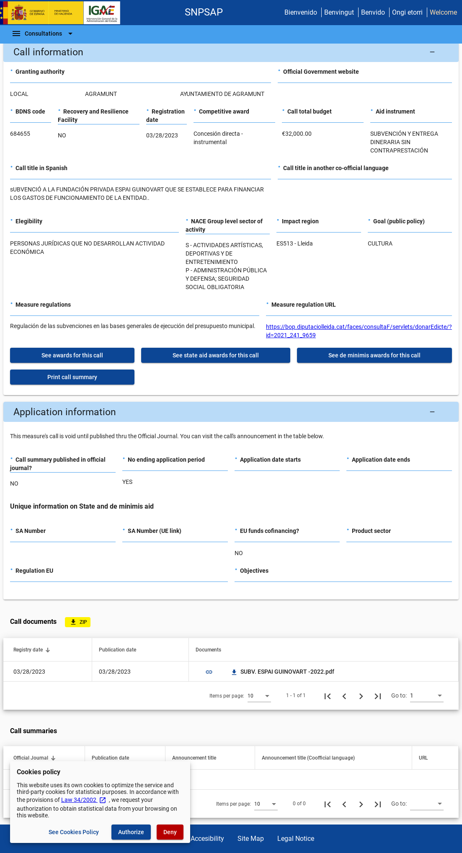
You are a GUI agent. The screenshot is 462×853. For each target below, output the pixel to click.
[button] (231, 52)
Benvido (373, 12)
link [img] (209, 672)
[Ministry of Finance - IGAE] (64, 12)
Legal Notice (295, 839)
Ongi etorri (407, 12)
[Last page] (377, 695)
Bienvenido (300, 12)
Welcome (443, 12)
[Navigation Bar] (43, 33)
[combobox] (259, 695)
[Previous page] (344, 695)
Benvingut (339, 12)
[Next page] (361, 695)
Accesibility (207, 839)
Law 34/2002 (83, 799)
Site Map (250, 839)
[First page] (327, 695)
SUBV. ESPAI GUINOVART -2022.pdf (282, 671)
